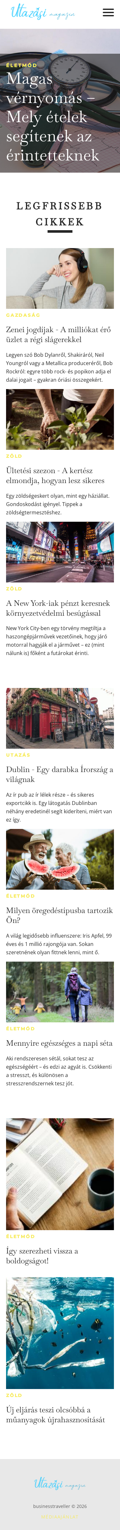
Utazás (18, 755)
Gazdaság (23, 315)
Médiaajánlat (60, 1517)
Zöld (14, 456)
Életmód (21, 65)
